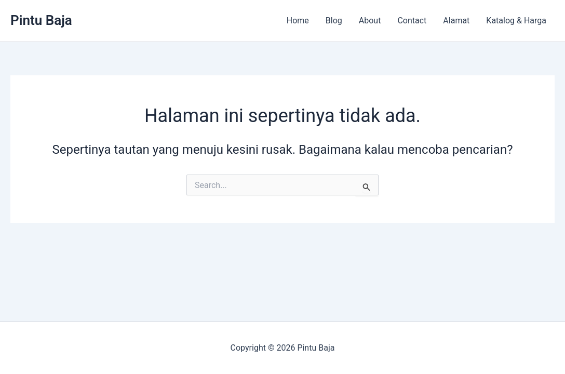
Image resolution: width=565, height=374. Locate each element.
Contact (411, 20)
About (370, 20)
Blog (334, 20)
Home (298, 20)
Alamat (456, 20)
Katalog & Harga (516, 20)
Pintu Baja (41, 20)
